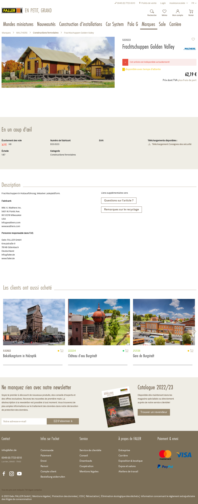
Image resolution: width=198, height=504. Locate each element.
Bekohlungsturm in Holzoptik (19, 356)
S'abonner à (62, 421)
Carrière (123, 455)
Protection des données (64, 496)
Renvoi (44, 466)
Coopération (86, 466)
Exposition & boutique (130, 461)
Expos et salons (127, 466)
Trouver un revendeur (153, 412)
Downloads (86, 461)
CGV (81, 496)
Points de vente (148, 3)
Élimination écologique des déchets (120, 496)
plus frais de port (187, 80)
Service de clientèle (90, 450)
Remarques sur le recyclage (121, 209)
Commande (47, 450)
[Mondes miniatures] (19, 24)
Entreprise (124, 450)
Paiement (46, 455)
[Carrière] (175, 24)
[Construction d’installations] (81, 24)
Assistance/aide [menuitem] (177, 3)
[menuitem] (124, 3)
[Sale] (162, 24)
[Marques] (148, 24)
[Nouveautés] (47, 24)
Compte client (48, 471)
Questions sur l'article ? (118, 200)
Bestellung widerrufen (53, 476)
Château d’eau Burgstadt (82, 356)
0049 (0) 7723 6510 (124, 3)
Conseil (84, 455)
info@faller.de (9, 450)
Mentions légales (89, 471)
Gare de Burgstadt (143, 356)
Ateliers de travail (128, 471)
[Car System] (115, 24)
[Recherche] (152, 12)
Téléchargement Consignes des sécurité (170, 145)
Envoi (44, 461)
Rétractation (92, 496)
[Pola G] (133, 24)
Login (163, 3)
